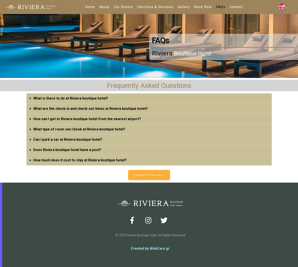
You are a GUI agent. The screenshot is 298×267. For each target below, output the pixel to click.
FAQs (220, 7)
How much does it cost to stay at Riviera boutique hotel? (80, 160)
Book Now (203, 7)
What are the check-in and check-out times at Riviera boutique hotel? (90, 109)
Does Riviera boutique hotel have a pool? (67, 150)
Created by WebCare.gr (150, 248)
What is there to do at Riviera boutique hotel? (70, 98)
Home (90, 7)
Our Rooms (123, 7)
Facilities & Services (155, 7)
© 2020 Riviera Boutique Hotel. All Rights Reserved (150, 235)
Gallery (184, 7)
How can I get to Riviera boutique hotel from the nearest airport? (87, 119)
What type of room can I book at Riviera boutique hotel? (79, 129)
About (104, 7)
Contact (236, 7)
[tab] (149, 98)
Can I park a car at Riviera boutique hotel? (67, 139)
